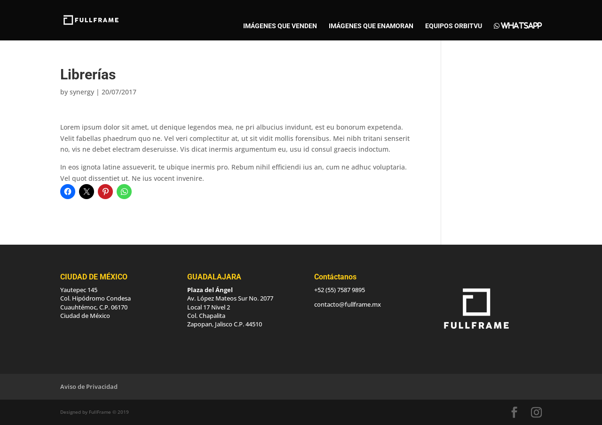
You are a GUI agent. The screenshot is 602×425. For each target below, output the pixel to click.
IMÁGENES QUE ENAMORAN (371, 26)
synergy (82, 91)
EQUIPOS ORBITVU (453, 26)
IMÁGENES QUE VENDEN (280, 26)
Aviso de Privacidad (89, 386)
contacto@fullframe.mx (347, 304)
